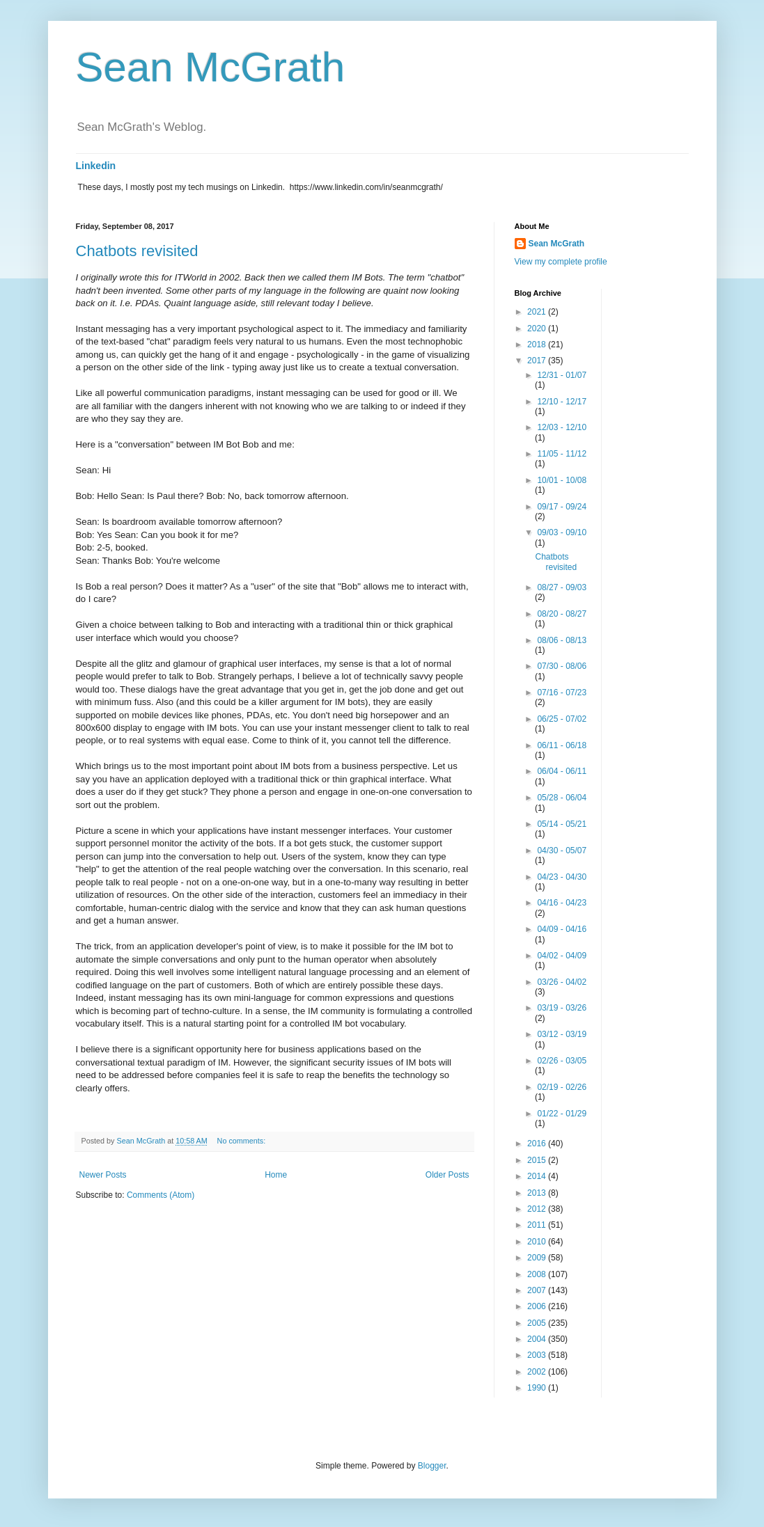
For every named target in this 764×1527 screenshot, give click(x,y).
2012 (537, 1209)
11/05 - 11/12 (561, 454)
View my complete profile (561, 262)
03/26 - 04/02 (561, 982)
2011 (537, 1225)
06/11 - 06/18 (561, 745)
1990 (537, 1388)
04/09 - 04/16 (561, 929)
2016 (537, 1143)
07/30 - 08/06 (561, 666)
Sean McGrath (210, 67)
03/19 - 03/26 (561, 1008)
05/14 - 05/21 (561, 824)
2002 (537, 1372)
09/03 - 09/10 (561, 532)
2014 (537, 1176)
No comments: (242, 1141)
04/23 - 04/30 (561, 877)
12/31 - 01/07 (561, 375)
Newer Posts (103, 1175)
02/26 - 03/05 (561, 1061)
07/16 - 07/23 (561, 692)
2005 (537, 1323)
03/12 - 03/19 (561, 1034)
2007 (537, 1290)
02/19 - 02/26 (561, 1087)
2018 (537, 344)
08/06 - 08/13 (561, 640)
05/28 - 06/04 (561, 797)
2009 (537, 1258)
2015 (537, 1160)
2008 (537, 1274)
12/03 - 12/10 (561, 427)
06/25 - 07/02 (561, 719)
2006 (537, 1306)
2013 (537, 1193)
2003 (537, 1355)
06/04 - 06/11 (561, 771)
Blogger (432, 1466)
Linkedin (96, 165)
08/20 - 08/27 (561, 614)
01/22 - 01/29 (561, 1113)
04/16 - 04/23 (561, 903)
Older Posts (447, 1175)
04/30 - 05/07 (561, 850)
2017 (537, 360)
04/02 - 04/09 (561, 955)
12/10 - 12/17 (561, 401)
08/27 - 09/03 (561, 587)
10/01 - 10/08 (561, 480)
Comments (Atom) (160, 1195)
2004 (537, 1339)
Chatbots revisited (137, 251)
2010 (537, 1242)
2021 (537, 312)
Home (276, 1175)
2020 (537, 328)
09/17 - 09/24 (561, 507)
